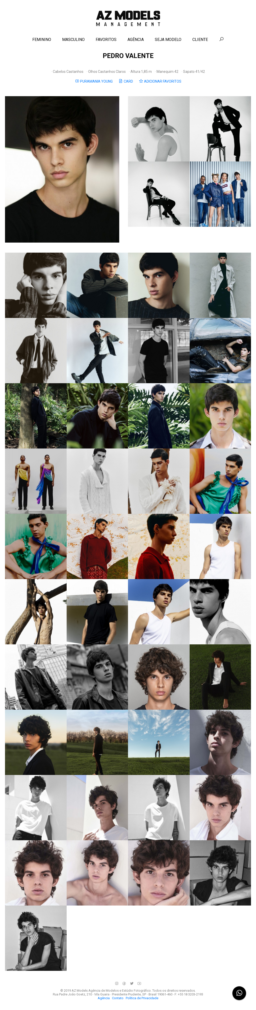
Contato (117, 998)
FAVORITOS (106, 39)
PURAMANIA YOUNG (94, 81)
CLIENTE (200, 39)
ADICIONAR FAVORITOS (160, 81)
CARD (125, 81)
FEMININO (41, 39)
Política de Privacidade (142, 998)
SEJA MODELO (168, 39)
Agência (104, 998)
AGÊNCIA (135, 39)
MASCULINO (73, 39)
